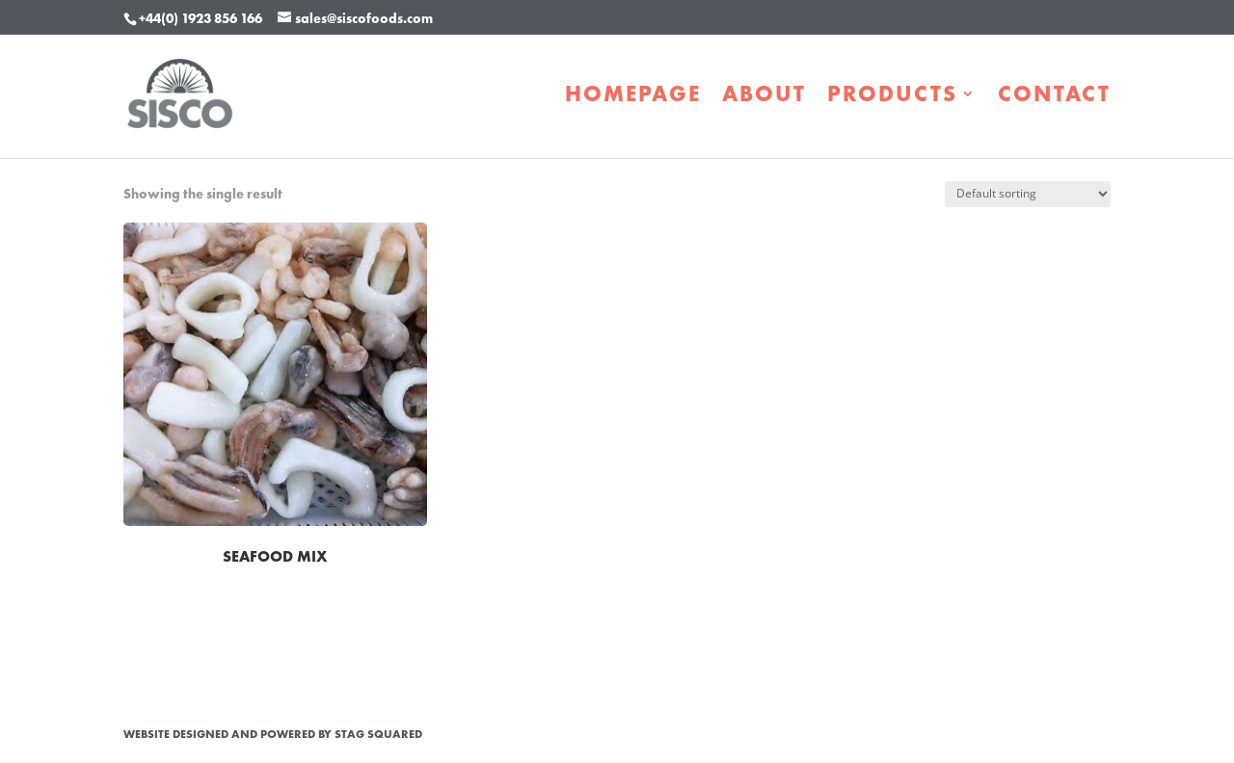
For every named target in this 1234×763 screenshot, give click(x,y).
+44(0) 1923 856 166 (200, 18)
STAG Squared (378, 734)
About (764, 97)
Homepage (633, 97)
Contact (1054, 97)
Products (892, 97)
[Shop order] (1028, 194)
